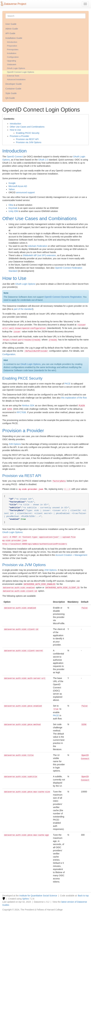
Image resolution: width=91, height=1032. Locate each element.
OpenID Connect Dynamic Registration (63, 297)
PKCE (67, 383)
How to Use (15, 130)
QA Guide (10, 98)
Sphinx (25, 898)
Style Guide (11, 93)
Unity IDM (13, 211)
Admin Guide (11, 28)
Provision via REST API (27, 139)
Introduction (12, 42)
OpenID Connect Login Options (20, 72)
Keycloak (13, 208)
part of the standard (23, 309)
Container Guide (13, 88)
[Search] (45, 16)
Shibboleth (11, 65)
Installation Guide (13, 38)
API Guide (10, 33)
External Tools (13, 76)
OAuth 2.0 (43, 159)
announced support (25, 192)
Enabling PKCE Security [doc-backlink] (22, 378)
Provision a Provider (19, 136)
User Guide (10, 24)
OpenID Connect (15, 156)
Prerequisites (12, 50)
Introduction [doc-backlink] (14, 150)
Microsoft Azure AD (18, 186)
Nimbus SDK (28, 405)
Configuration (13, 57)
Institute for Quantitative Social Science (38, 895)
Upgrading (11, 61)
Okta (11, 205)
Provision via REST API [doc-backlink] (21, 476)
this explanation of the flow (74, 397)
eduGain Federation (37, 246)
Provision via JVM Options (28, 142)
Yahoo (12, 189)
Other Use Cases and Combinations (27, 126)
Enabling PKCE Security (27, 133)
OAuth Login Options (16, 68)
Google (12, 183)
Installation (11, 53)
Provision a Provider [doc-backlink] (23, 430)
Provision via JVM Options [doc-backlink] (24, 565)
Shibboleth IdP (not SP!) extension (39, 255)
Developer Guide (13, 84)
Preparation (12, 46)
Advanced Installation (16, 80)
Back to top (83, 895)
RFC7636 (21, 412)
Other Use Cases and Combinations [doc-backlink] (39, 218)
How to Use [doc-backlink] (14, 278)
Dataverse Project (15, 3)
